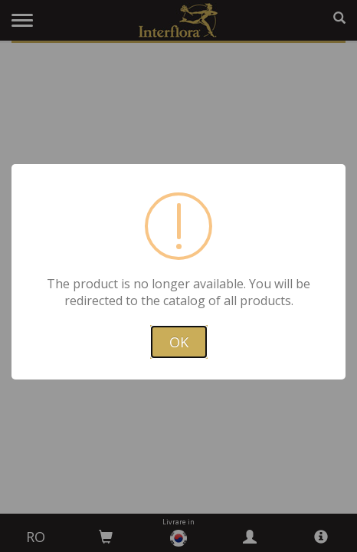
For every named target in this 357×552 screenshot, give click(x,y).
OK (178, 342)
